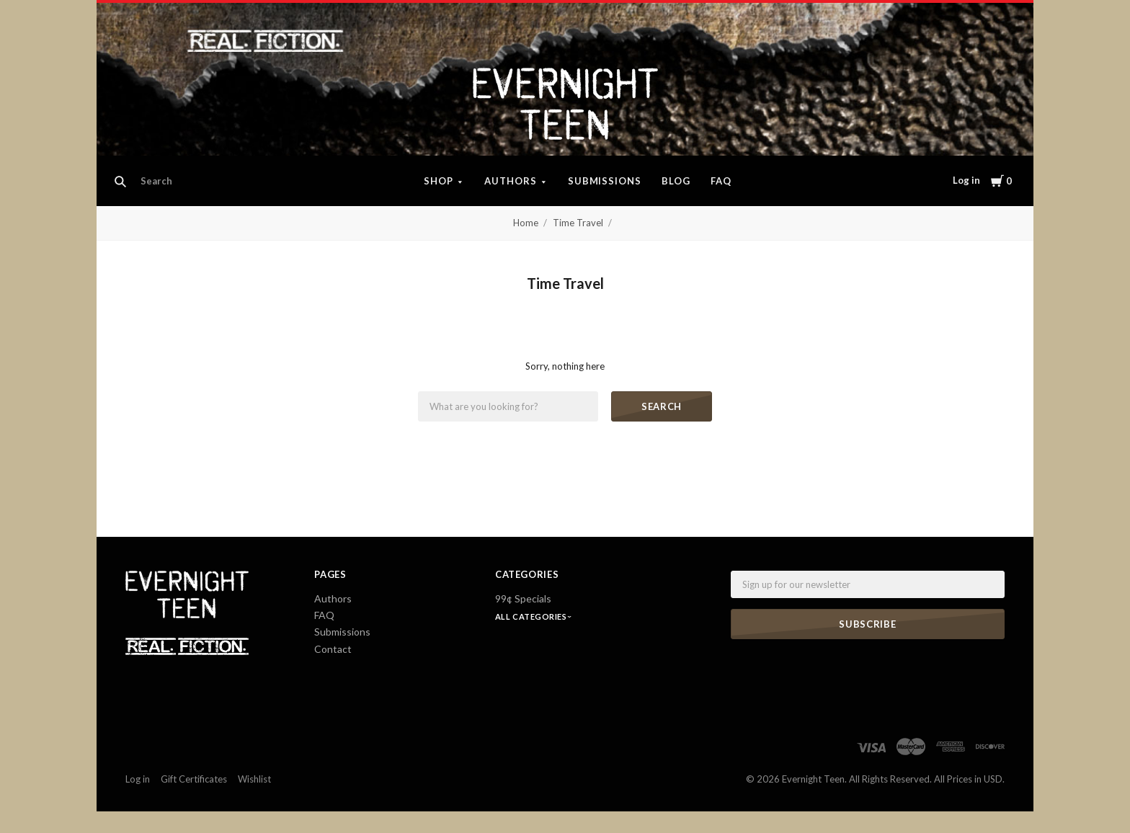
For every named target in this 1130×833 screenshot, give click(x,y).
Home (525, 222)
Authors (510, 181)
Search (661, 406)
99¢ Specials (523, 598)
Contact (333, 649)
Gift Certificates (194, 779)
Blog (676, 181)
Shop (438, 181)
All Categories (532, 616)
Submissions (605, 181)
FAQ (721, 181)
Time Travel (578, 222)
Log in (966, 180)
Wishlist (254, 779)
